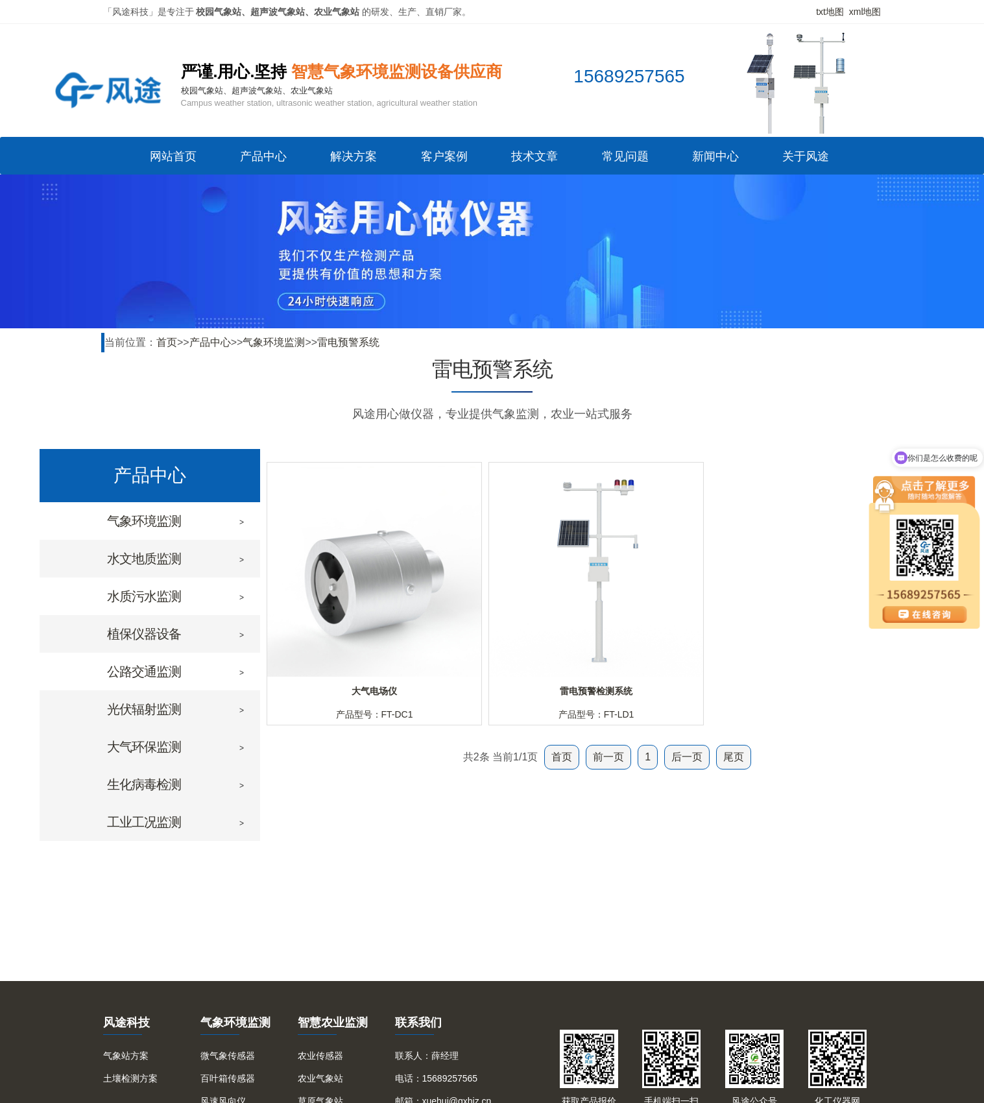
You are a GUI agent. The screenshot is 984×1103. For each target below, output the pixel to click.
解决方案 (353, 160)
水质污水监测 (144, 596)
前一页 (608, 756)
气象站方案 (126, 1055)
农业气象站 (320, 1078)
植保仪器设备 (144, 634)
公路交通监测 (144, 671)
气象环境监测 (274, 342)
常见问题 (625, 160)
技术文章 (534, 160)
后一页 (686, 756)
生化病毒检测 (144, 784)
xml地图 (865, 11)
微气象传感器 (227, 1055)
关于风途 (805, 160)
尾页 (733, 756)
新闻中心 (715, 160)
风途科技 (126, 1022)
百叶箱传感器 (227, 1078)
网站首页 (173, 160)
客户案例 (444, 160)
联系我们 (418, 1022)
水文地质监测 (144, 559)
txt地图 (830, 11)
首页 (166, 342)
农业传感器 (320, 1055)
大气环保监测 (144, 747)
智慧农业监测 (333, 1022)
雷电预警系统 (348, 342)
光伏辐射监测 (144, 709)
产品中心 (263, 160)
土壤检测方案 (130, 1078)
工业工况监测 (144, 822)
